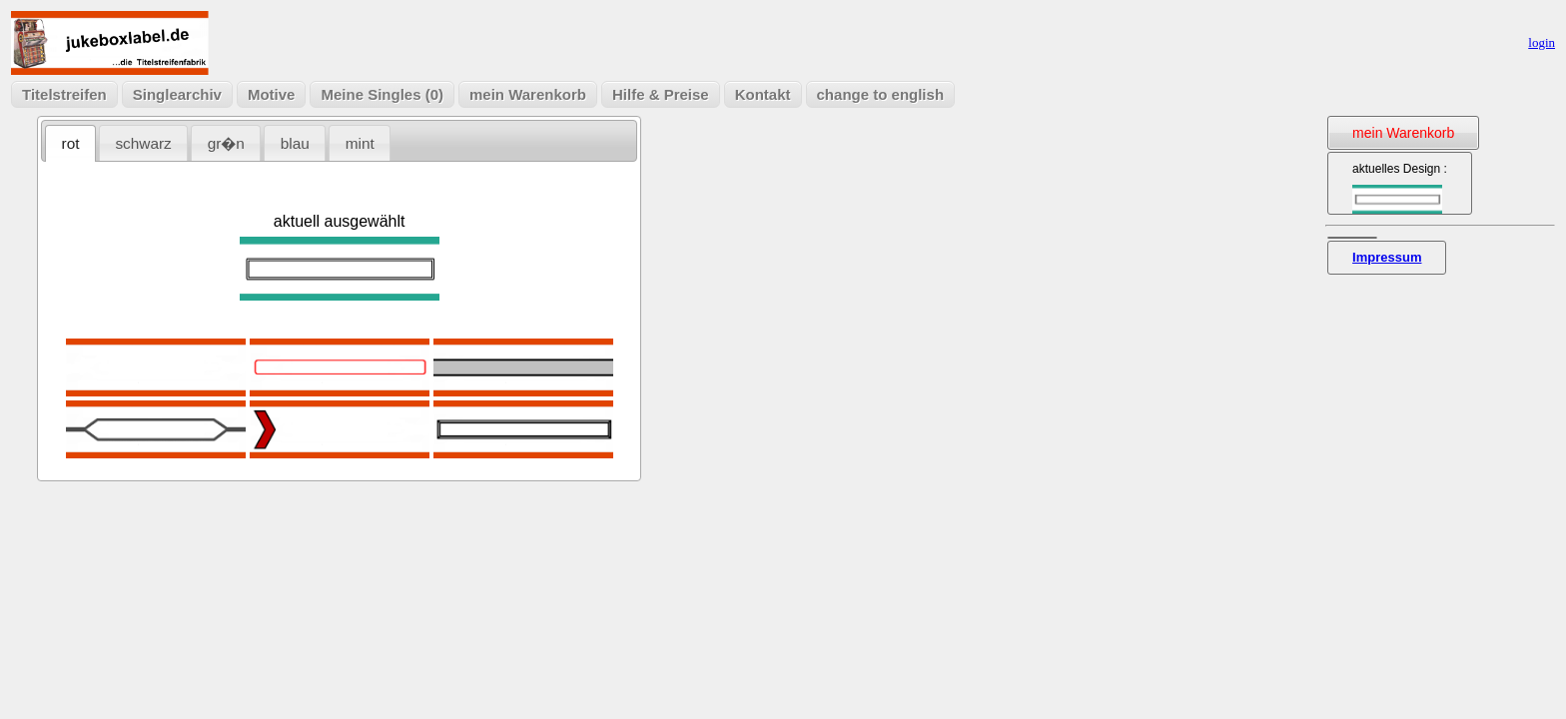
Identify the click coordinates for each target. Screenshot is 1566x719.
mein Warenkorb (527, 94)
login (1541, 42)
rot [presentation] (71, 143)
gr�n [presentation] (226, 143)
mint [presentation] (360, 143)
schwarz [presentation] (143, 143)
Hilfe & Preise (660, 94)
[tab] (70, 143)
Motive (272, 94)
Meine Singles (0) (382, 94)
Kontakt (763, 94)
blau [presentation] (295, 143)
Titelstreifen (64, 94)
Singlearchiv (177, 94)
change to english (881, 94)
